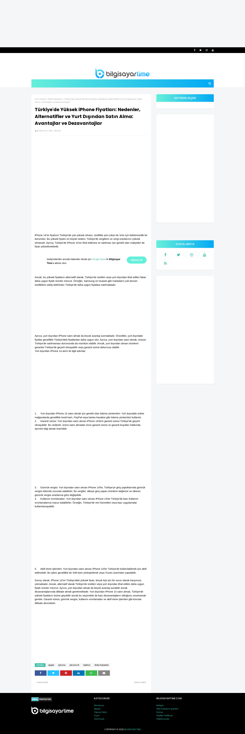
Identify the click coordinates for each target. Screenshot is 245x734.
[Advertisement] (122, 23)
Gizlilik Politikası (164, 715)
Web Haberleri (55, 99)
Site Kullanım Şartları (167, 708)
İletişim (160, 705)
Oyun (97, 715)
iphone (61, 665)
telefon (86, 665)
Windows (99, 705)
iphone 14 (74, 665)
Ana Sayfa (40, 99)
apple (51, 665)
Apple (97, 708)
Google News (99, 259)
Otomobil (99, 718)
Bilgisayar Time (45, 130)
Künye (159, 712)
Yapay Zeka (100, 712)
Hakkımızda (162, 718)
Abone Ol (136, 260)
